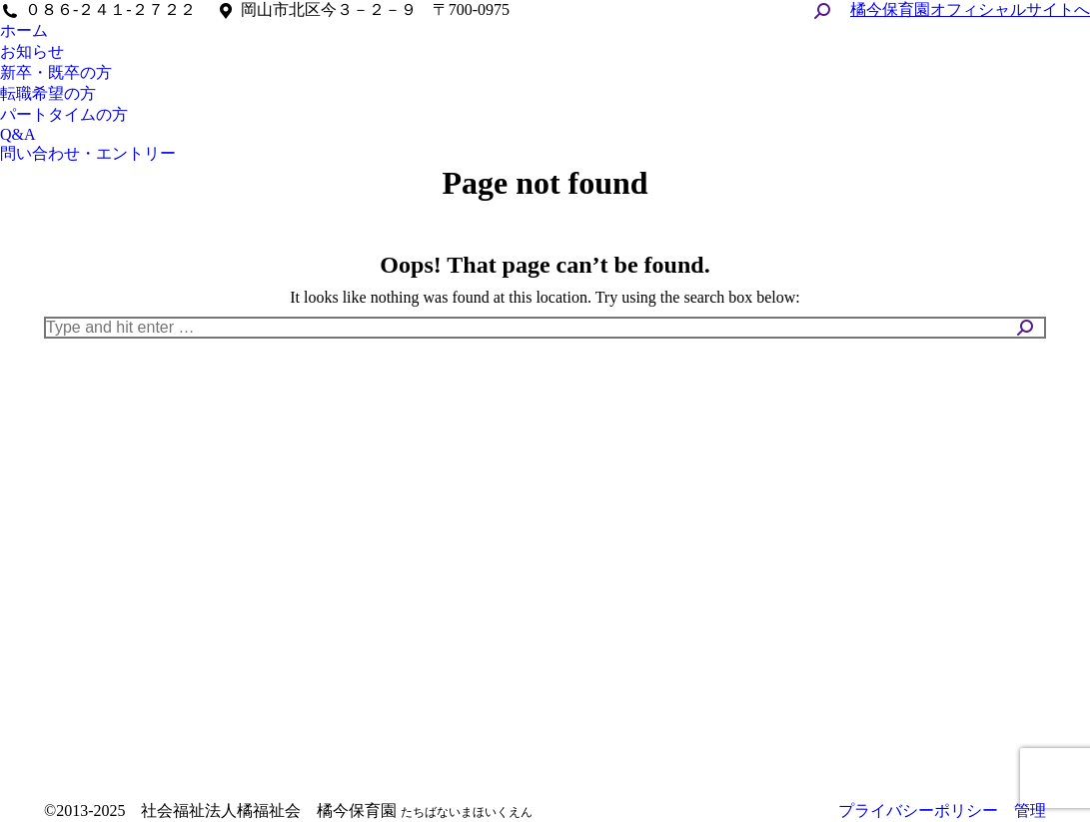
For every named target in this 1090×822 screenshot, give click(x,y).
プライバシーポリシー (918, 810)
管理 (1030, 810)
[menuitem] (24, 31)
